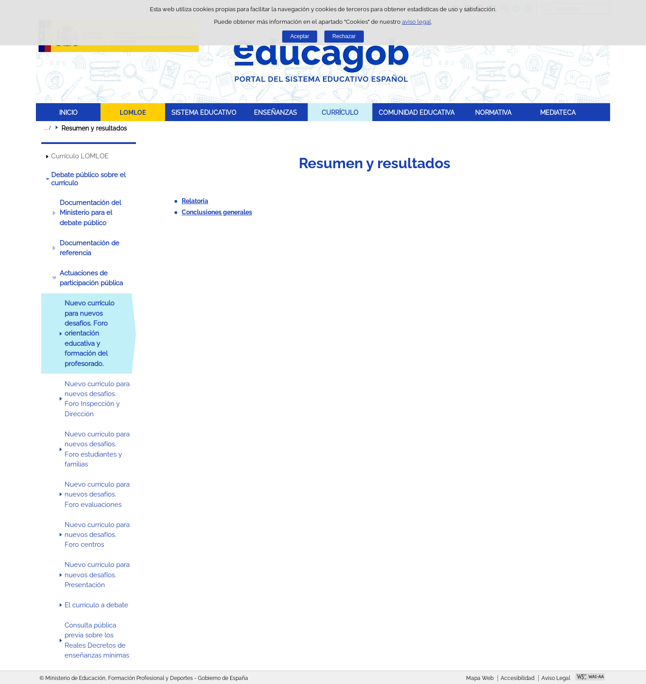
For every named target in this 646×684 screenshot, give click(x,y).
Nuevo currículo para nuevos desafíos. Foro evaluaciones (97, 494)
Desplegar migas (47, 128)
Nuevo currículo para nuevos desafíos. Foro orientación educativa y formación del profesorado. (89, 333)
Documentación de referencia (89, 248)
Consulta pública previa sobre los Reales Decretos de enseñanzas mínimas (97, 640)
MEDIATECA (558, 112)
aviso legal (416, 21)
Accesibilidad (517, 678)
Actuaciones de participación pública (91, 278)
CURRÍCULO (340, 112)
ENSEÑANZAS (275, 112)
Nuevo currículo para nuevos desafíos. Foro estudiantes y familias (97, 449)
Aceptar (299, 36)
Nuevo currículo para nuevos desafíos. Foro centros (97, 535)
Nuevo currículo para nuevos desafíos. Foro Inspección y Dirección (97, 399)
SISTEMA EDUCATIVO (203, 112)
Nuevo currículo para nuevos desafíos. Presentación (97, 575)
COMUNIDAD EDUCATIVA (416, 112)
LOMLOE (133, 112)
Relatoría (195, 201)
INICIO (68, 112)
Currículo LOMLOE (80, 156)
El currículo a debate (96, 605)
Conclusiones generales (217, 212)
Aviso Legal (555, 678)
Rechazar (344, 36)
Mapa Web (479, 678)
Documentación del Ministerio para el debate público (90, 213)
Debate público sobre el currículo (88, 179)
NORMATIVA (493, 112)
